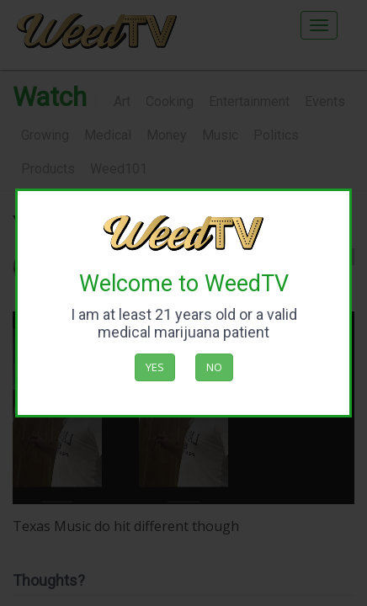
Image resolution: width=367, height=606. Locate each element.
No (214, 367)
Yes (155, 367)
